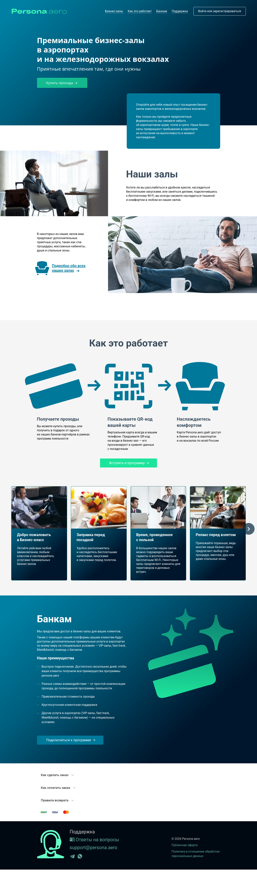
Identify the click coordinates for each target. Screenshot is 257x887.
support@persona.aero (93, 847)
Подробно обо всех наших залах (69, 268)
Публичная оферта (185, 845)
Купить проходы (62, 83)
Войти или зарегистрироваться (219, 11)
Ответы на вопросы (94, 839)
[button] (249, 529)
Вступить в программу (128, 463)
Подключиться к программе (70, 740)
